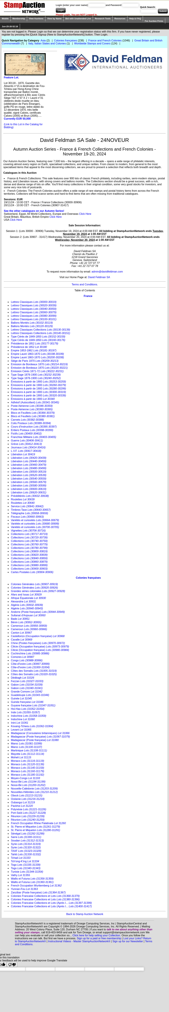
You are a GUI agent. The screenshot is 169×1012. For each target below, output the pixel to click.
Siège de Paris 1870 (34, 360)
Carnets (27, 419)
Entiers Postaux (32, 430)
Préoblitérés (30, 496)
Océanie (28, 799)
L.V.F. (26, 451)
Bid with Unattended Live (78, 18)
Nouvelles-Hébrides (34, 792)
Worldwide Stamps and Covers (92, 43)
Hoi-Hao (27, 708)
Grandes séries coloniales (38, 591)
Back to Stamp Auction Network (84, 914)
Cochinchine (30, 653)
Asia (43, 40)
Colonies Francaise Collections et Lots (45, 896)
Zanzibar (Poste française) (38, 892)
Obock (26, 795)
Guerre (27, 440)
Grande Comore (26, 691)
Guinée (21, 698)
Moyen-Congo (25, 778)
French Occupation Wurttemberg (36, 885)
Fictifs (26, 433)
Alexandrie (23, 601)
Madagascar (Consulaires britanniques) (40, 733)
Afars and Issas (26, 594)
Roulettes (22, 499)
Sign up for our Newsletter (127, 941)
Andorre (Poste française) (38, 611)
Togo (25, 864)
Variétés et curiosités (35, 520)
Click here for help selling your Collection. (96, 935)
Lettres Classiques (33, 302)
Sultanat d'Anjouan (28, 615)
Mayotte (27, 754)
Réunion (28, 816)
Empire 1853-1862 (33, 350)
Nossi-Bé (28, 781)
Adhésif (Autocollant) (35, 402)
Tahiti (26, 854)
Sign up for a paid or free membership (99, 938)
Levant (21, 729)
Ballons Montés (32, 322)
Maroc (26, 743)
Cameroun (29, 625)
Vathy (20, 875)
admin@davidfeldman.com (107, 271)
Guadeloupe (30, 695)
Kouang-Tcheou (32, 726)
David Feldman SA (99, 277)
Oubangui (23, 802)
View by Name (54, 18)
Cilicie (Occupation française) (40, 646)
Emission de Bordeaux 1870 (39, 364)
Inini (19, 722)
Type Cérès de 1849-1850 (38, 336)
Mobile (5, 18)
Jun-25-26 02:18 (10, 26)
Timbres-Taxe (31, 509)
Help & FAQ (135, 18)
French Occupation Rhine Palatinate (38, 823)
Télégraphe (29, 513)
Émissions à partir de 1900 (38, 381)
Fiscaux (27, 516)
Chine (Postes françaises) (38, 643)
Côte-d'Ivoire (30, 663)
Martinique (29, 750)
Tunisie (27, 871)
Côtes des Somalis (34, 670)
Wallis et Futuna (32, 878)
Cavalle (21, 639)
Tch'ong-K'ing (25, 861)
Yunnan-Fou (24, 889)
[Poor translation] (12, 964)
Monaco (27, 760)
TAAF (26, 851)
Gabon (27, 684)
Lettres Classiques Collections (40, 329)
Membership (18, 18)
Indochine (28, 715)
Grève (26, 444)
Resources (119, 18)
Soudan (27, 840)
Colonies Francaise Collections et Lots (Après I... (51, 902)
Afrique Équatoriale (28, 598)
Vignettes (28, 530)
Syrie (26, 844)
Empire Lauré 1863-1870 (37, 354)
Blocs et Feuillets (33, 412)
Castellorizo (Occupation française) (38, 636)
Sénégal (27, 833)
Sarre (26, 837)
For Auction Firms (154, 21)
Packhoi (22, 805)
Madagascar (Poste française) (40, 736)
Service (27, 506)
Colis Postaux (31, 423)
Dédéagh (22, 677)
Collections (29, 534)
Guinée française (27, 702)
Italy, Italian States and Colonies (47, 43)
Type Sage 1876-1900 (36, 374)
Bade (20, 618)
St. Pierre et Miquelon (35, 826)
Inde (25, 712)
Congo (26, 660)
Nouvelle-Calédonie (34, 788)
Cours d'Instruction (34, 426)
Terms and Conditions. (85, 284)
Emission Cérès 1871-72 (37, 371)
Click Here (85, 213)
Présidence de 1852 (34, 343)
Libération (23, 454)
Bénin (26, 622)
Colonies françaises (65, 40)
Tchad (20, 857)
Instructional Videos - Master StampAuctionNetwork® (79, 941)
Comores (22, 657)
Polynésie (28, 809)
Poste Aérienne (32, 405)
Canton (21, 632)
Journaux (28, 447)
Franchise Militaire (33, 437)
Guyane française (33, 705)
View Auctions (36, 18)
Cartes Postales (32, 572)
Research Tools (103, 18)
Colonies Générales (34, 584)
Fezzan (27, 681)
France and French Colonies (105, 40)
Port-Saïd (28, 812)
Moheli (21, 757)
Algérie (27, 605)
